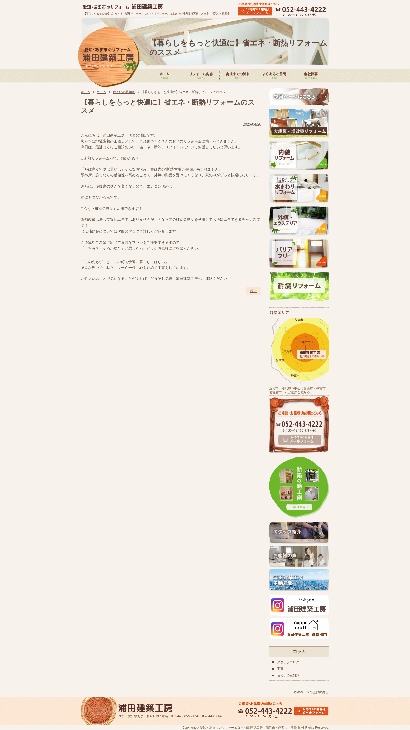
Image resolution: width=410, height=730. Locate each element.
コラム (101, 92)
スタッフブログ (288, 662)
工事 (280, 669)
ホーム (85, 92)
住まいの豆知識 (124, 92)
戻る (253, 291)
